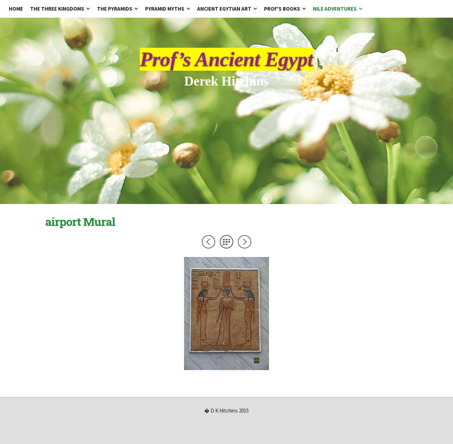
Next (244, 242)
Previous (208, 242)
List (226, 242)
